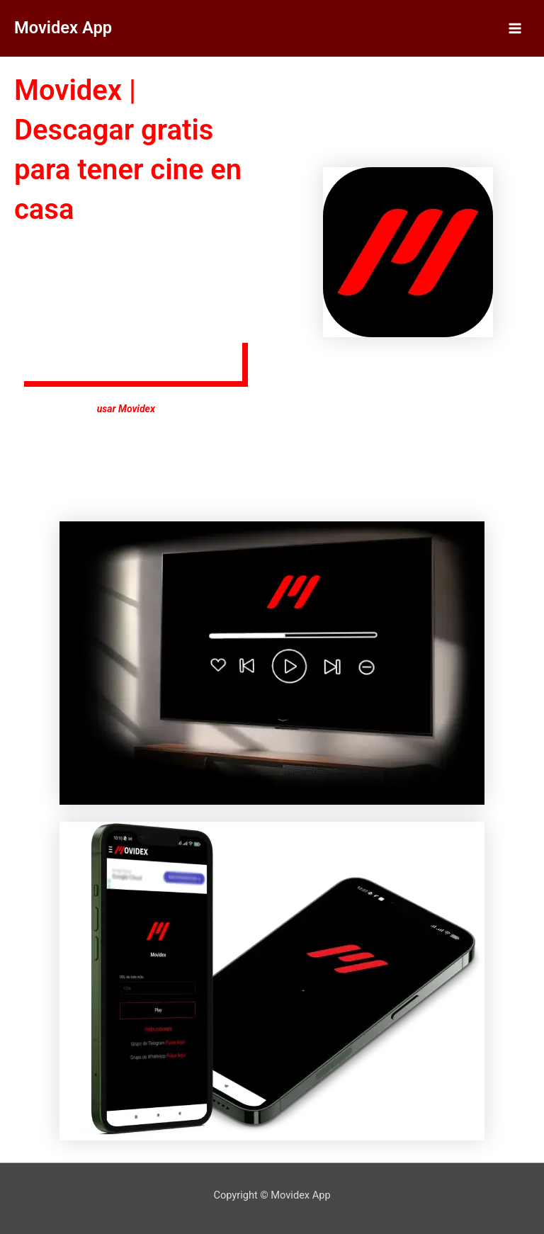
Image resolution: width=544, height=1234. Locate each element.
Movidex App (63, 28)
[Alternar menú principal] (515, 28)
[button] (136, 365)
